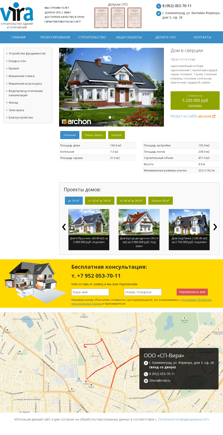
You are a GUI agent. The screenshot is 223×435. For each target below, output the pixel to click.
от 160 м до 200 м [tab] (131, 200)
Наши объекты (129, 37)
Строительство (92, 37)
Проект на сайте (193, 116)
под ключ (195, 105)
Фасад (12, 102)
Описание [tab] (70, 135)
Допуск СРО (165, 37)
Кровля (12, 68)
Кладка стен (16, 61)
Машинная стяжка (20, 76)
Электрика (15, 110)
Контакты (202, 37)
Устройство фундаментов (25, 53)
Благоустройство (19, 117)
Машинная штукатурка (24, 83)
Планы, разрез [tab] (94, 135)
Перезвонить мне (192, 292)
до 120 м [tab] (73, 200)
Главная (18, 37)
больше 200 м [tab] (160, 200)
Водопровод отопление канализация (24, 93)
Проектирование (55, 37)
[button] (67, 87)
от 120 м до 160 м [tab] (99, 200)
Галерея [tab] (117, 135)
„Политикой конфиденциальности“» (183, 419)
